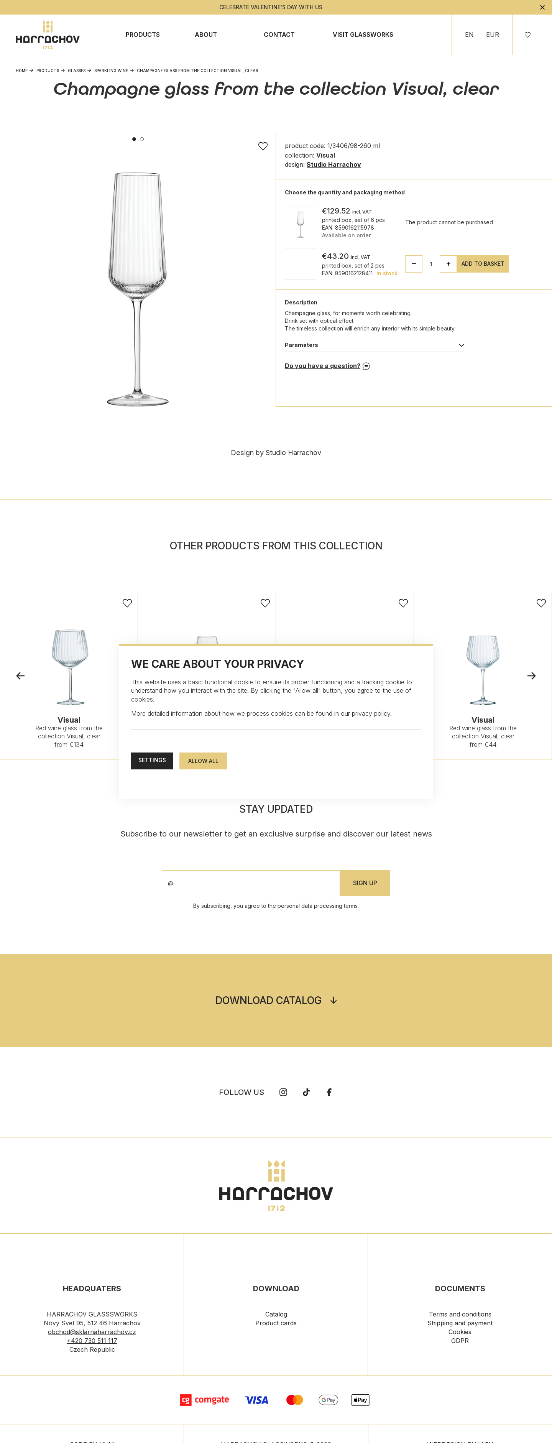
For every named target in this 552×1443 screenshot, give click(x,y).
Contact (279, 34)
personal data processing (310, 907)
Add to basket (483, 263)
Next (531, 676)
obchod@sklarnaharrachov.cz (92, 1333)
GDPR (460, 1341)
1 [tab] (134, 139)
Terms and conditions (460, 1315)
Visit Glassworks (363, 34)
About (206, 34)
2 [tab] (142, 139)
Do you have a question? (322, 366)
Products (143, 34)
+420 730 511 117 (92, 1341)
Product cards (276, 1324)
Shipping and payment (460, 1324)
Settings (152, 760)
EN (469, 34)
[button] (448, 264)
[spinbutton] (431, 264)
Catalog (276, 1315)
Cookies (460, 1333)
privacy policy (371, 713)
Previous (20, 676)
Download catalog (268, 1001)
